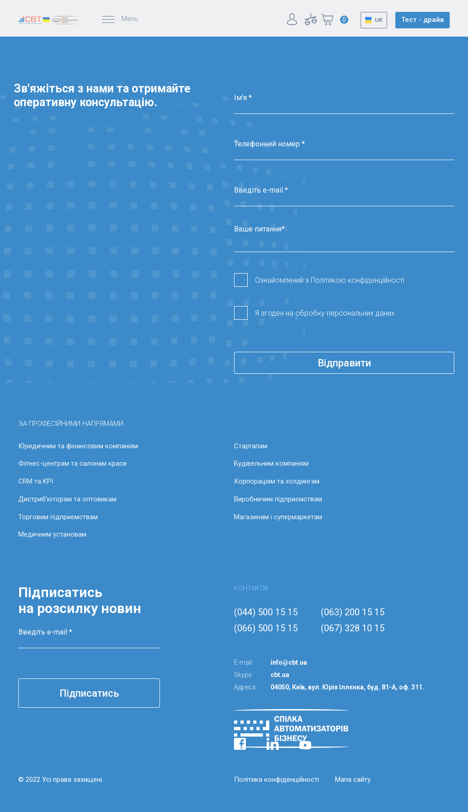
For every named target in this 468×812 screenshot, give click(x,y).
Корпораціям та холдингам (276, 481)
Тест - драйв (422, 20)
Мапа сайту (353, 779)
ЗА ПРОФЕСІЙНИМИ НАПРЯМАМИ (70, 423)
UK (379, 19)
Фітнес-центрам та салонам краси (72, 463)
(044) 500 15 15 (266, 612)
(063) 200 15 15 (352, 612)
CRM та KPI (35, 481)
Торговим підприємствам (58, 517)
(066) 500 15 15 (266, 628)
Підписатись (89, 693)
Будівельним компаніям (271, 463)
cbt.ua (280, 674)
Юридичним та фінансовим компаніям (78, 446)
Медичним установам (52, 534)
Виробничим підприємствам (278, 499)
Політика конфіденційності (276, 779)
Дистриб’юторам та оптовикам (67, 499)
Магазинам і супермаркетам (278, 517)
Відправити (344, 363)
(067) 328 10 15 (352, 628)
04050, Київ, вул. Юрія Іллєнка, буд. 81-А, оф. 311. (347, 687)
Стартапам (250, 446)
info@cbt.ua (289, 662)
